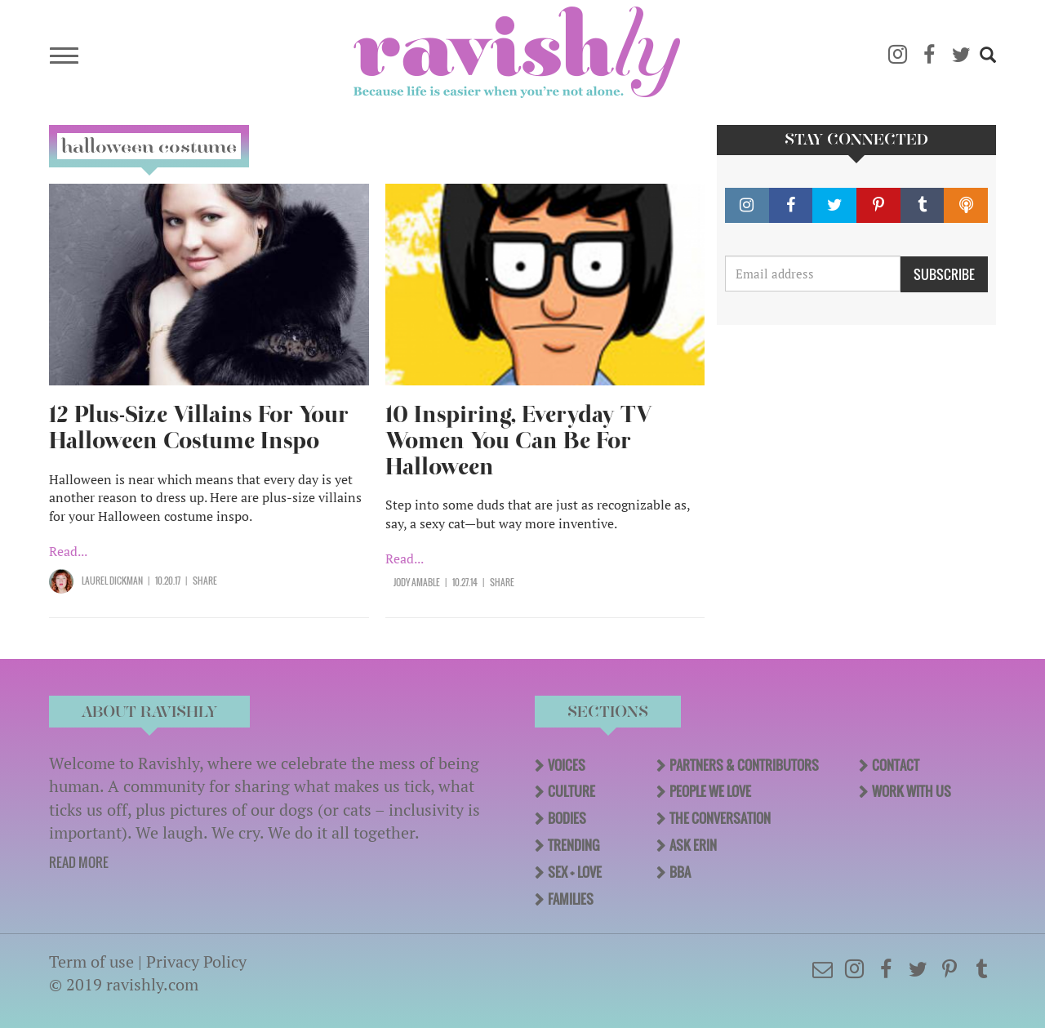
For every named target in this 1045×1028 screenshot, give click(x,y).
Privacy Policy (196, 961)
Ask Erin (693, 845)
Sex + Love (575, 872)
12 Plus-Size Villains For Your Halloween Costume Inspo (199, 427)
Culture (571, 791)
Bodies (567, 818)
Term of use (91, 961)
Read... (68, 551)
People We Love (710, 791)
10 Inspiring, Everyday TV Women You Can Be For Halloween (518, 440)
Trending (573, 845)
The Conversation (720, 818)
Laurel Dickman (112, 580)
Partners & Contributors (744, 765)
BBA (680, 872)
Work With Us (911, 791)
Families (571, 899)
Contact (895, 765)
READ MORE (79, 862)
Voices (566, 765)
